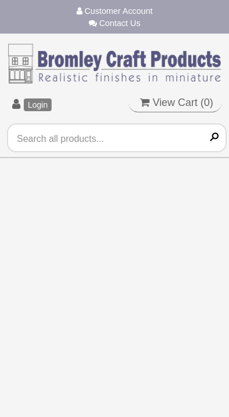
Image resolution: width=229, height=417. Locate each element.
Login (38, 105)
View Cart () (176, 102)
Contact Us (114, 23)
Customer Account (115, 11)
